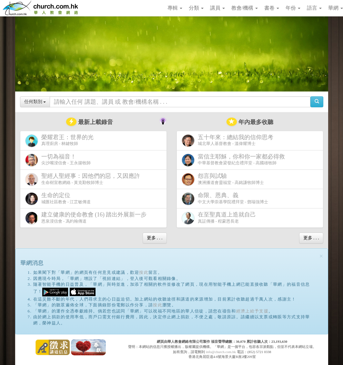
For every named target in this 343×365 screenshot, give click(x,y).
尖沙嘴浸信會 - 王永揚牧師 (58, 160)
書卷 (271, 8)
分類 (196, 8)
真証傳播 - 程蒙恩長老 (220, 218)
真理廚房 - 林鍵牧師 (60, 140)
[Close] (321, 256)
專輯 (174, 8)
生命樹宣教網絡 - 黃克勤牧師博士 (84, 179)
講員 (217, 8)
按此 (143, 272)
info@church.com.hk (221, 352)
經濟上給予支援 (252, 311)
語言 (314, 8)
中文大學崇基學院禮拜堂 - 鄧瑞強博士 (225, 198)
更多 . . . (155, 237)
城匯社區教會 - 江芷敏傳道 (58, 198)
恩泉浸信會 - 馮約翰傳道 (87, 218)
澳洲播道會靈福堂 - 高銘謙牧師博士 (223, 179)
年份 (293, 8)
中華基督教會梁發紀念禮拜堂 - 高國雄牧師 (235, 160)
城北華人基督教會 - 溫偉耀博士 (229, 140)
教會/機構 (244, 8)
